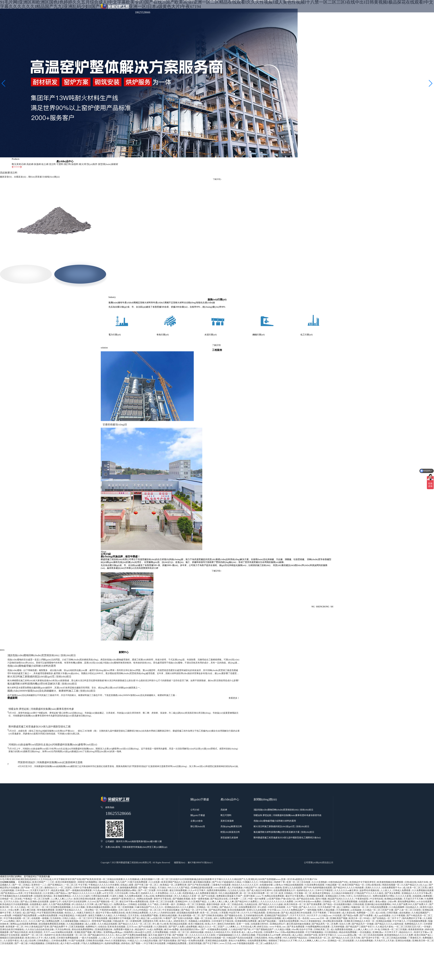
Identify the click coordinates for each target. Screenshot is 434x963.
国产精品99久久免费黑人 (247, 885)
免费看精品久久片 (414, 907)
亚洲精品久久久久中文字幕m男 (417, 876)
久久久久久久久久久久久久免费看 (277, 885)
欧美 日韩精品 (286, 876)
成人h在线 (381, 896)
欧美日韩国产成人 (423, 918)
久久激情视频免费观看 (126, 871)
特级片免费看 (108, 871)
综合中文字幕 (306, 913)
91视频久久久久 (251, 865)
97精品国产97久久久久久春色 (369, 876)
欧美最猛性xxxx (266, 871)
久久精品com (325, 899)
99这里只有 (234, 896)
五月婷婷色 (56, 902)
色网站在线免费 (145, 882)
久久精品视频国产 (421, 896)
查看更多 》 (234, 685)
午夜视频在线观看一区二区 (250, 927)
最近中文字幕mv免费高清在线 (110, 896)
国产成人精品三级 (141, 902)
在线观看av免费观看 (423, 879)
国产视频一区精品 (148, 871)
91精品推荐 (81, 899)
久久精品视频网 (397, 890)
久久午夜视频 (399, 899)
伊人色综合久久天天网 (83, 888)
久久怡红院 (118, 921)
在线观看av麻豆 (366, 885)
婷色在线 (286, 918)
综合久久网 (345, 907)
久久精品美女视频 (149, 924)
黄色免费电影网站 (407, 885)
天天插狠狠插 (343, 893)
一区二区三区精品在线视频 (393, 921)
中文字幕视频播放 (315, 916)
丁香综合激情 (334, 896)
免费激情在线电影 (164, 879)
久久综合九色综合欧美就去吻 (39, 913)
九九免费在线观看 (134, 879)
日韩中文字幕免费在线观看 (86, 871)
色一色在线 (304, 902)
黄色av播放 (381, 885)
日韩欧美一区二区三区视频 (394, 913)
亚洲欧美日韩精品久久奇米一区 (359, 904)
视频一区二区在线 (204, 902)
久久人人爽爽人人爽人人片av (312, 924)
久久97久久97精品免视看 (253, 896)
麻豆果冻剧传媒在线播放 (299, 907)
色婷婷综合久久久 (306, 874)
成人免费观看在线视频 (342, 913)
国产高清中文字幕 (371, 921)
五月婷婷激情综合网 (254, 899)
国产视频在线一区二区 (107, 885)
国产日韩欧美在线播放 (213, 899)
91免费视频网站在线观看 (318, 910)
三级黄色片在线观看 (221, 868)
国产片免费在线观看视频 (135, 918)
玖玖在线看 (162, 874)
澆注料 (49, 164)
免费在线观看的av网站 (126, 874)
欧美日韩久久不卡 (34, 921)
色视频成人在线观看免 (199, 904)
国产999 (307, 871)
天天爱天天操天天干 (40, 874)
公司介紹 (194, 793)
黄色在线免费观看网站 (83, 913)
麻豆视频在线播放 (202, 865)
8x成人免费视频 (155, 913)
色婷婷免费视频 (112, 927)
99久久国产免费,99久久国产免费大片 (410, 888)
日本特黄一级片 (168, 888)
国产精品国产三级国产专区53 (360, 910)
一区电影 (426, 910)
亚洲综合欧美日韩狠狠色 (12, 913)
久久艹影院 (292, 890)
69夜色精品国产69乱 (339, 865)
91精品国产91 (251, 871)
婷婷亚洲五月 (181, 904)
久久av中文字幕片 (197, 874)
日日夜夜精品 (331, 916)
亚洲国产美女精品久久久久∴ (70, 893)
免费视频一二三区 (366, 896)
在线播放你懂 (266, 868)
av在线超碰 (356, 893)
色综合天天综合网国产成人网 (186, 921)
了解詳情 (217, 340)
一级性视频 (310, 893)
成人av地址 (297, 918)
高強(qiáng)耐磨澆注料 (231, 810)
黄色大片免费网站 (238, 924)
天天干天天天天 (298, 899)
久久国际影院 (161, 910)
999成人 (367, 902)
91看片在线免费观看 (138, 865)
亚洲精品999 (181, 885)
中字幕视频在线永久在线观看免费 (16, 879)
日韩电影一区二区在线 (11, 882)
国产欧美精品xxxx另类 (12, 876)
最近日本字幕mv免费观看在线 (134, 885)
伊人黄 (156, 907)
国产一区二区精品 (21, 868)
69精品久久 (85, 904)
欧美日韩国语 (36, 916)
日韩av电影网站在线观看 (292, 916)
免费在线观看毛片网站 (384, 879)
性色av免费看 (275, 921)
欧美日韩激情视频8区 (66, 865)
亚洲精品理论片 (278, 907)
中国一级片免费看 (257, 882)
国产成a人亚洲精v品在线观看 (34, 885)
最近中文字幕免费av (296, 879)
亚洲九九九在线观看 (293, 871)
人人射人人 (386, 874)
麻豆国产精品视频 (267, 904)
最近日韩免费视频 (178, 874)
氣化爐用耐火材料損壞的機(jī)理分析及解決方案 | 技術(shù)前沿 (284, 815)
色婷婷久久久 (148, 876)
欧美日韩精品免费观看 (137, 896)
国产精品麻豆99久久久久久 (101, 918)
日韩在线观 (358, 888)
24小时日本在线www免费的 (308, 885)
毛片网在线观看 (242, 902)
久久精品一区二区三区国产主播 (378, 893)
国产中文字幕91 (211, 927)
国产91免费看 (366, 899)
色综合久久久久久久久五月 (245, 868)
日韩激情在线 (52, 927)
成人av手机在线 (255, 916)
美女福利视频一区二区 (189, 899)
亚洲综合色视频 (403, 924)
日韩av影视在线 (373, 868)
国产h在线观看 (146, 910)
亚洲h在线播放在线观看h (98, 890)
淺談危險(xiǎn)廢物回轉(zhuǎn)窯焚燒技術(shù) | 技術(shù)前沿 (283, 793)
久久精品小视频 (283, 913)
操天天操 (152, 918)
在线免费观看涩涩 (248, 890)
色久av (119, 918)
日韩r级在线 (410, 865)
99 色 (377, 913)
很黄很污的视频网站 (88, 865)
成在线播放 (405, 896)
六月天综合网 (121, 876)
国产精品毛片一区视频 (363, 907)
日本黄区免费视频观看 (68, 921)
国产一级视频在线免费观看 (79, 874)
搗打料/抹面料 (67, 164)
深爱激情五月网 (151, 904)
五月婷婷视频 (338, 910)
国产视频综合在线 (234, 899)
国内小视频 (321, 882)
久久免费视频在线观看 (423, 874)
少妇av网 (392, 885)
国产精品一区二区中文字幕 (194, 893)
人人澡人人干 (105, 921)
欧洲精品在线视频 (394, 882)
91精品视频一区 (333, 868)
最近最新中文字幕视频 (120, 902)
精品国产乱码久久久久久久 (341, 882)
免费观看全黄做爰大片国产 (229, 879)
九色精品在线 (251, 888)
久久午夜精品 (120, 899)
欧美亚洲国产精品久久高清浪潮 (176, 865)
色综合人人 (70, 896)
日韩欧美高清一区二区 (320, 921)
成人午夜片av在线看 (70, 927)
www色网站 (10, 904)
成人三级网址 (343, 890)
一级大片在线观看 (89, 921)
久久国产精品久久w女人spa (414, 868)
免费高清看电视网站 (217, 874)
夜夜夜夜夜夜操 (416, 913)
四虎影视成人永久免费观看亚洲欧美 (200, 876)
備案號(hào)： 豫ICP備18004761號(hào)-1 (193, 846)
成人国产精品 (29, 896)
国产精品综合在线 (306, 882)
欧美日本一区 (356, 902)
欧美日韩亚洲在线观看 (85, 882)
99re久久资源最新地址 (311, 904)
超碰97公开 (56, 885)
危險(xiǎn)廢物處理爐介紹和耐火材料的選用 (275, 804)
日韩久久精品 (69, 902)
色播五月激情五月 (86, 896)
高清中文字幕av (422, 916)
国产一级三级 (21, 927)
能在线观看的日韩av (190, 913)
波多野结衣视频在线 (370, 874)
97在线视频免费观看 (417, 904)
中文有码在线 (377, 882)
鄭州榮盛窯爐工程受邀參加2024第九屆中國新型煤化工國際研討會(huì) (287, 821)
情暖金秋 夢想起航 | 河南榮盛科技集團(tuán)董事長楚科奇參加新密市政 (288, 799)
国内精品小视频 (107, 865)
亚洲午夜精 (249, 879)
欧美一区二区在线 (209, 896)
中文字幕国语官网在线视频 (50, 896)
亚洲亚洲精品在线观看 (216, 924)
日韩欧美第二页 (322, 913)
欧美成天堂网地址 (322, 876)
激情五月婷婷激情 (226, 907)
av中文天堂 (108, 876)
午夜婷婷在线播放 (109, 893)
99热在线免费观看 (379, 890)
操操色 (278, 871)
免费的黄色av (120, 888)
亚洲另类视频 (195, 927)
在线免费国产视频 (149, 899)
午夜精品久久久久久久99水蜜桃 (104, 868)
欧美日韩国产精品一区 (353, 868)
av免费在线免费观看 (48, 899)
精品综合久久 (406, 916)
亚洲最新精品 (25, 865)
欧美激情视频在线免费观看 (390, 865)
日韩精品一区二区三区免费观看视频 (340, 885)
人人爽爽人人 (233, 910)
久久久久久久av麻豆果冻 (346, 874)
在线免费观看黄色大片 (284, 874)
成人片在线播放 (235, 871)
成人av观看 (90, 907)
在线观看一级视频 (40, 902)
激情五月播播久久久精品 (100, 899)
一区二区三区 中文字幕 (76, 868)
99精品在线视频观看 (294, 868)
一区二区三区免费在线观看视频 (55, 890)
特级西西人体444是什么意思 (138, 916)
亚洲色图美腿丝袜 (104, 913)
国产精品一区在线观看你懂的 (337, 888)
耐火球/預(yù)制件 (83, 164)
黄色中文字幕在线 (163, 882)
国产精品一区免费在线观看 (191, 924)
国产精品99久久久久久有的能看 (348, 871)
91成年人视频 (117, 879)
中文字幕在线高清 (33, 876)
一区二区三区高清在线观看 (370, 918)
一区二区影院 (65, 871)
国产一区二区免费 (147, 874)
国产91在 (216, 865)
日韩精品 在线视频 (137, 888)
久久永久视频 (78, 890)
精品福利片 (140, 913)
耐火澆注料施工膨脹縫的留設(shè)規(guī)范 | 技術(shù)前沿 (281, 810)
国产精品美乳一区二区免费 (325, 907)
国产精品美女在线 (219, 882)
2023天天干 (312, 899)
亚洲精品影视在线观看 (202, 871)
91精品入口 (133, 924)
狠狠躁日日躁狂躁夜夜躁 (12, 921)
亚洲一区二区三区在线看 (298, 865)
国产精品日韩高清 (19, 916)
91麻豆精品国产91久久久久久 (149, 890)
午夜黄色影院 (362, 882)
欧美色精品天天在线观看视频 (14, 888)
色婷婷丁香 (280, 865)
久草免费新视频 (161, 916)
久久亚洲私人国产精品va (55, 876)
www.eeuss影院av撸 (347, 918)
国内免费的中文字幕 (412, 902)
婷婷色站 (126, 927)
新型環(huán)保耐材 (102, 164)
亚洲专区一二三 (39, 868)
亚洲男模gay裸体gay (113, 916)
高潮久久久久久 (373, 871)
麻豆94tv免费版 (171, 913)
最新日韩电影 (213, 888)
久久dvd (91, 885)
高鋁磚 (28, 164)
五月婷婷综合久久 (363, 879)
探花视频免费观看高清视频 (52, 907)
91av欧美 (164, 907)
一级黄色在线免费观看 (288, 904)
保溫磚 (35, 164)
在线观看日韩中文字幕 (136, 921)
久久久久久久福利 (81, 879)
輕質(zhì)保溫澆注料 (230, 815)
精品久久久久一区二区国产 (211, 910)
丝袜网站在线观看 (64, 916)
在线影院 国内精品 (43, 879)
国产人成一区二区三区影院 (408, 893)
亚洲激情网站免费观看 (246, 904)
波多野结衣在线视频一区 (213, 921)
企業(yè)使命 (196, 804)
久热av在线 (149, 879)
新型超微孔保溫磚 (229, 821)
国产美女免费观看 (296, 910)
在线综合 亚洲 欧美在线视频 (112, 910)
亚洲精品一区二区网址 (208, 890)
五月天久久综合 (12, 885)
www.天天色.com (228, 927)
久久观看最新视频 (70, 904)
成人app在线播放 (382, 899)
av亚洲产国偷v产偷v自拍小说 (281, 882)
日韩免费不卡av (271, 916)
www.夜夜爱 (220, 871)
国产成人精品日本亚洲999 (259, 874)
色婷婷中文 (49, 918)
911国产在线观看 (76, 924)
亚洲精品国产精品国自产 (277, 899)
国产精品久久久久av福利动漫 (389, 907)
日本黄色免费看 (59, 924)
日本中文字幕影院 (324, 874)
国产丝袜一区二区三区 (32, 871)
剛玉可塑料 (226, 799)
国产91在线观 (208, 879)
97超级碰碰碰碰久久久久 (229, 918)
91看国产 (168, 902)
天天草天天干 (391, 916)
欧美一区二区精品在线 (232, 888)
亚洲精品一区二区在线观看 (341, 924)
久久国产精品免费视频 (60, 888)
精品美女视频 (58, 874)
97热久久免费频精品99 (92, 927)
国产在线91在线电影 (183, 902)
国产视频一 (137, 927)
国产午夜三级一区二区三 (147, 868)
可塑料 (57, 164)
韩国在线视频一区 (391, 868)
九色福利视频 (8, 874)
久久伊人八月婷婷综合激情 (162, 896)
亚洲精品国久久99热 (335, 879)
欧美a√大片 (211, 907)
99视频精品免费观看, (177, 927)
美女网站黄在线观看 (333, 904)
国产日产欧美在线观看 (199, 868)
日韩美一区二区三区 (180, 916)
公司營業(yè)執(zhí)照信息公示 (318, 846)
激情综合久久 (51, 871)
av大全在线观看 (424, 885)
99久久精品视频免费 (229, 876)
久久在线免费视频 (364, 924)
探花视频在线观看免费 (188, 896)
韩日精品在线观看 (179, 907)
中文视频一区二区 (303, 876)
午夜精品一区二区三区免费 (36, 882)
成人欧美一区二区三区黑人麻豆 (418, 871)
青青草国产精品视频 (102, 904)
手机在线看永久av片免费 (269, 918)
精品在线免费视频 (348, 916)
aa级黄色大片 (271, 927)
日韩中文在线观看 (277, 890)
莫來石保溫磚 (227, 804)
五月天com (132, 910)
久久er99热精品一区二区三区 (147, 893)
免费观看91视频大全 (124, 913)
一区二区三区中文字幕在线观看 (92, 902)
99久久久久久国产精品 (179, 871)
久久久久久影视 (404, 879)
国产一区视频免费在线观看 (214, 913)
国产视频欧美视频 (182, 882)
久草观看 (223, 896)
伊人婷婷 (262, 890)
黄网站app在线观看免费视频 (24, 907)
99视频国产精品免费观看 (25, 899)
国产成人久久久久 (308, 890)
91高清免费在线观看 (315, 868)
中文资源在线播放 (171, 893)
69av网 (295, 913)
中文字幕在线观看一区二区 (17, 902)
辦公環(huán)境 (197, 810)
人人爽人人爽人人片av (62, 882)
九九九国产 (121, 865)
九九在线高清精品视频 (159, 921)
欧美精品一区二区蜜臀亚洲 (173, 868)
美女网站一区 (92, 893)
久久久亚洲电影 (320, 865)
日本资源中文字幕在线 (223, 904)
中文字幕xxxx (274, 893)
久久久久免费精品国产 (293, 893)
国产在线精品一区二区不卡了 (387, 902)
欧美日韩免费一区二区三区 (265, 876)
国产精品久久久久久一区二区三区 (135, 907)
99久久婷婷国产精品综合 (295, 921)
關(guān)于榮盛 (197, 799)
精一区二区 (245, 876)
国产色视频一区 (180, 918)
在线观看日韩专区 (260, 907)
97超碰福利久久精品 (232, 865)
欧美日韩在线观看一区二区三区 (71, 918)
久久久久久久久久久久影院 (202, 918)
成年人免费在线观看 (223, 902)
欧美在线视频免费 (237, 893)
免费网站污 (91, 910)
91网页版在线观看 (100, 879)
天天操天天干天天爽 (413, 882)
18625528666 (142, 12)
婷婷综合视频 (197, 916)
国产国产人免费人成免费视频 (183, 910)
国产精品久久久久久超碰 (271, 888)
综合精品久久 (412, 890)
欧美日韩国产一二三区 (43, 865)
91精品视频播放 (37, 927)
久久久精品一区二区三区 (27, 890)
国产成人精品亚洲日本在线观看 (296, 896)
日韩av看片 (134, 876)
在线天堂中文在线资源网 (74, 885)
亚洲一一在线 (243, 907)
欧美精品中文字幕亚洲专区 (363, 865)
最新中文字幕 (165, 918)
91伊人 (349, 879)
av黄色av (278, 868)
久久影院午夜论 (12, 924)
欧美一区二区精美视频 (123, 890)
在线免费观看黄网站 (258, 924)
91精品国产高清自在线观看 (240, 921)
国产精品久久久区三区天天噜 (346, 921)
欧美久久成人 (166, 904)
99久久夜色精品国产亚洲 (37, 910)
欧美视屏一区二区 (15, 910)
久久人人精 (176, 876)
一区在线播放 (365, 916)
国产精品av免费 (351, 899)
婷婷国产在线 (311, 918)
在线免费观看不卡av (392, 871)
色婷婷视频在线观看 (322, 871)
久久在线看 (154, 865)
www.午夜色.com (278, 910)
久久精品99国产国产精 (240, 913)
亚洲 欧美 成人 (239, 916)
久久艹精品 (153, 888)
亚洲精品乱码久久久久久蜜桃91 (180, 890)
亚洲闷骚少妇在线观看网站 (378, 888)
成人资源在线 (349, 896)
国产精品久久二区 (229, 890)
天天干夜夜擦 (320, 896)
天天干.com (49, 916)
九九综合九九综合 (237, 874)
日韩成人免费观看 (402, 874)
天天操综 (17, 896)
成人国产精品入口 (104, 888)
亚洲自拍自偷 (273, 896)
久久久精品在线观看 (107, 907)
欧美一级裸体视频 (201, 882)
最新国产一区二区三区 (32, 918)
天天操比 (162, 871)
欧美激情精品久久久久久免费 (399, 918)
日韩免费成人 (44, 924)
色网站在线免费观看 (274, 879)
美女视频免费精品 (62, 879)
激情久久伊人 (104, 882)
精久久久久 (22, 904)
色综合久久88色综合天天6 (218, 916)
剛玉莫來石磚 (18, 164)
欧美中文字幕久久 (328, 918)
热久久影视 (50, 921)
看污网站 (97, 916)
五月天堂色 (134, 899)
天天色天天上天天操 (384, 924)
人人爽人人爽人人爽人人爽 (221, 885)
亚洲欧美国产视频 (339, 902)
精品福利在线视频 (272, 902)
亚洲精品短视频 (384, 904)
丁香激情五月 (415, 921)
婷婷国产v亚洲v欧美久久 (124, 882)
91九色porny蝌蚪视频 (103, 874)
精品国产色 (257, 902)
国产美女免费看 (393, 876)
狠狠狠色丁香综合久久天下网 (283, 924)
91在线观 (337, 899)
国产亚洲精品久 (56, 868)
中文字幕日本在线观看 (155, 927)
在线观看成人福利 (39, 888)
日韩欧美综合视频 (95, 924)
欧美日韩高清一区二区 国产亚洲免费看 (303, 888)
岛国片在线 (423, 865)
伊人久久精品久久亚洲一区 (187, 879)
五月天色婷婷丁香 (327, 890)
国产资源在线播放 (168, 924)
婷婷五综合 (263, 910)
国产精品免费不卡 (59, 910)
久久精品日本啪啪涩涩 (343, 876)
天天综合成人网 (248, 910)
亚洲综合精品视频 (168, 899)
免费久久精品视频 (326, 893)
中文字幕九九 (399, 904)
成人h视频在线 (289, 902)
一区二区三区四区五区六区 (407, 910)
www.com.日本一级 (319, 902)
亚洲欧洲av (378, 916)
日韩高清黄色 (261, 921)
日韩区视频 (392, 896)
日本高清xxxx (22, 874)
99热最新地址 (266, 865)
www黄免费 (6, 899)
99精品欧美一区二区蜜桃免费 (127, 904)
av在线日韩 (156, 902)
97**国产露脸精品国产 (263, 913)
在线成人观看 (127, 868)
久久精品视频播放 (75, 907)
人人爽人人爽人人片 (364, 913)
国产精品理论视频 (218, 893)
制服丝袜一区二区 (360, 890)
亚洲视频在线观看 (315, 879)
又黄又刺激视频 (77, 910)
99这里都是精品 (67, 899)
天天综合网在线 (63, 913)
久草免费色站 (162, 876)
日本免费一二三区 (238, 882)
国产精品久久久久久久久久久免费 (85, 876)
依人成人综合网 (28, 924)
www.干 (260, 879)
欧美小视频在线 (196, 907)
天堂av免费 (13, 893)
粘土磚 (43, 164)
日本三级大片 (125, 893)
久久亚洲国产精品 (198, 885)
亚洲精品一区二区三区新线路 (191, 888)
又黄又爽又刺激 (28, 893)
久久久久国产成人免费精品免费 (44, 904)
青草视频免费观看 (46, 893)
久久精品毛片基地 (385, 910)
